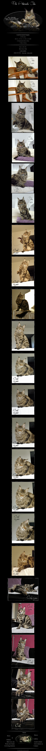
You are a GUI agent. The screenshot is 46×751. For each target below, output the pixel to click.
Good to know (38, 742)
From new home (10, 744)
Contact (36, 746)
